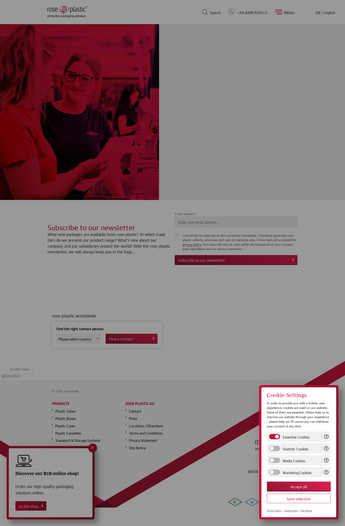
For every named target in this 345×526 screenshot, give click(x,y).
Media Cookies (294, 460)
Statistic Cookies (295, 448)
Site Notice (306, 510)
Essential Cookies (296, 437)
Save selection (299, 498)
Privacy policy (274, 510)
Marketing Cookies (297, 472)
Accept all (298, 486)
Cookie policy (291, 510)
